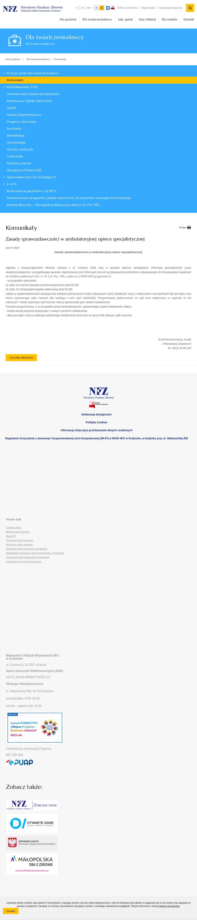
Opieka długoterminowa (24, 115)
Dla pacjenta (68, 19)
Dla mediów (170, 19)
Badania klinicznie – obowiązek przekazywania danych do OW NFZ (53, 205)
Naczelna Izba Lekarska (19, 544)
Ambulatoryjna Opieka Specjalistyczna (33, 94)
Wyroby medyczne (20, 149)
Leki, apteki (125, 19)
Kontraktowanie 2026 (22, 87)
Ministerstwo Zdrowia (17, 531)
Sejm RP (11, 536)
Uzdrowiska (15, 156)
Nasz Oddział (147, 19)
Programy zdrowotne (21, 122)
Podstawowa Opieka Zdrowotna (29, 101)
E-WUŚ (11, 184)
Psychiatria (14, 129)
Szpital (11, 108)
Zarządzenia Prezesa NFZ (24, 170)
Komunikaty (60, 59)
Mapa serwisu (148, 8)
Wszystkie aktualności (21, 357)
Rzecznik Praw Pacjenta (19, 540)
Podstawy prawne (19, 163)
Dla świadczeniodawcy (97, 19)
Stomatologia (16, 142)
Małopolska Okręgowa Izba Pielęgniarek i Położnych (35, 553)
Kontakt (189, 19)
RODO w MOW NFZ (127, 8)
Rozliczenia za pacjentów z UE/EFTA (31, 191)
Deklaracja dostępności (171, 8)
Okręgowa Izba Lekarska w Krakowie (26, 548)
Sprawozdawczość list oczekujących (31, 177)
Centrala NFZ (13, 527)
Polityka (96, 422)
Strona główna (12, 59)
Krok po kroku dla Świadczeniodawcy (33, 73)
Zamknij (12, 911)
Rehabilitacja (15, 135)
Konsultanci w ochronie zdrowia (23, 561)
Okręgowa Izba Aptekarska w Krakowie (27, 557)
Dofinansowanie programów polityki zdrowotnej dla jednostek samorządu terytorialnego (69, 198)
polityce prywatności (169, 906)
